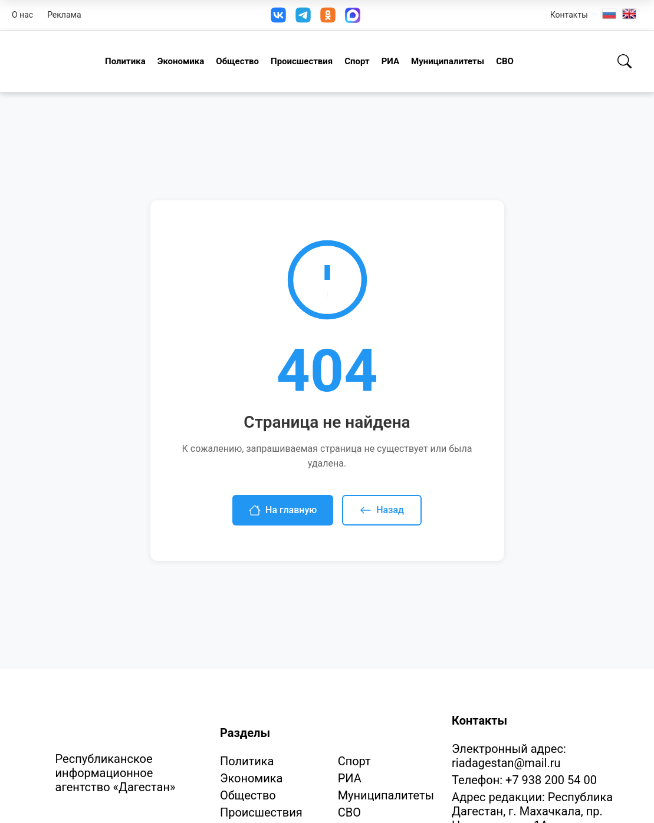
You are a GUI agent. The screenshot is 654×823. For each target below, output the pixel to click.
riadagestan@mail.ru (506, 763)
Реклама (64, 14)
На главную (283, 510)
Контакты (569, 14)
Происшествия (302, 61)
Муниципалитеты (447, 61)
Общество (237, 61)
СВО (505, 61)
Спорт (356, 61)
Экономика (181, 61)
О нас (22, 14)
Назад (382, 510)
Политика (125, 61)
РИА (390, 61)
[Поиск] (624, 61)
